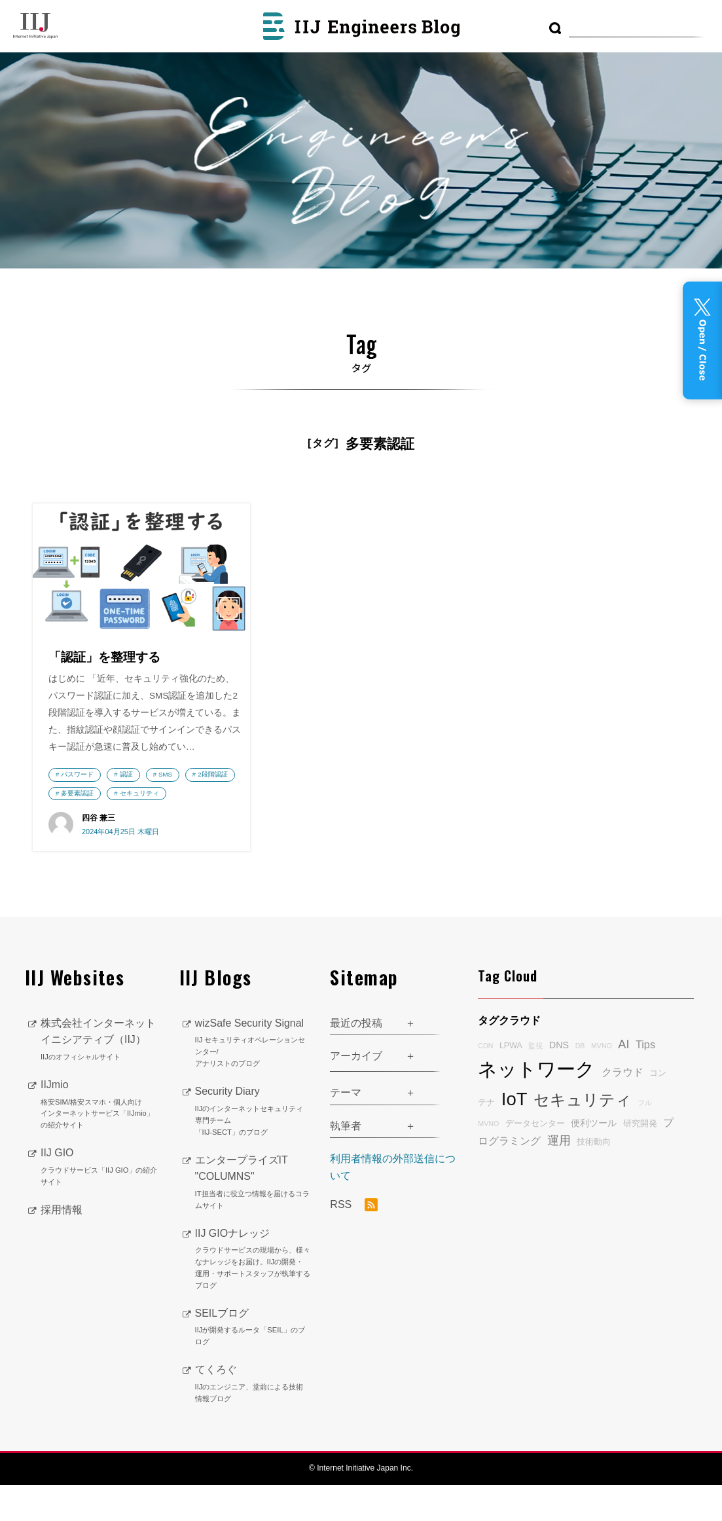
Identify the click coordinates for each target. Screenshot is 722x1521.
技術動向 (594, 1177)
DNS (559, 1081)
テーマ (345, 1128)
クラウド (622, 1108)
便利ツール (594, 1159)
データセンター (535, 1160)
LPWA (510, 1082)
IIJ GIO (100, 1204)
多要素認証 (133, 810)
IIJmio (100, 1141)
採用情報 (61, 1245)
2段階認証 (75, 810)
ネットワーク (536, 1105)
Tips (645, 1081)
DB (580, 1082)
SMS (165, 791)
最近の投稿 (356, 1059)
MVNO (601, 1082)
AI (623, 1081)
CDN (485, 1082)
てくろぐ (253, 1421)
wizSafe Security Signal (253, 1080)
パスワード (77, 791)
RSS (353, 1241)
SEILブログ (253, 1364)
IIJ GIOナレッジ (253, 1296)
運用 (559, 1176)
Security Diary (253, 1148)
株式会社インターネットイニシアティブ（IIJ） (100, 1076)
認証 (126, 791)
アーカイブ (356, 1092)
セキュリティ (80, 829)
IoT (514, 1136)
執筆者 (345, 1161)
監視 (535, 1082)
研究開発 (640, 1160)
